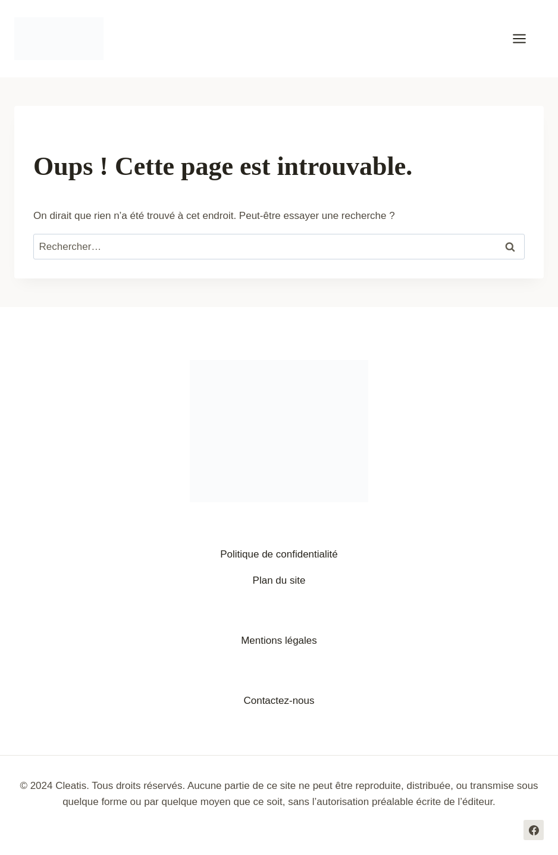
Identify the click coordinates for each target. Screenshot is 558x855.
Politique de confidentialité (279, 554)
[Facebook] (533, 830)
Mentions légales (279, 640)
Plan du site (279, 580)
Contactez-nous (278, 700)
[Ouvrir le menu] (525, 38)
